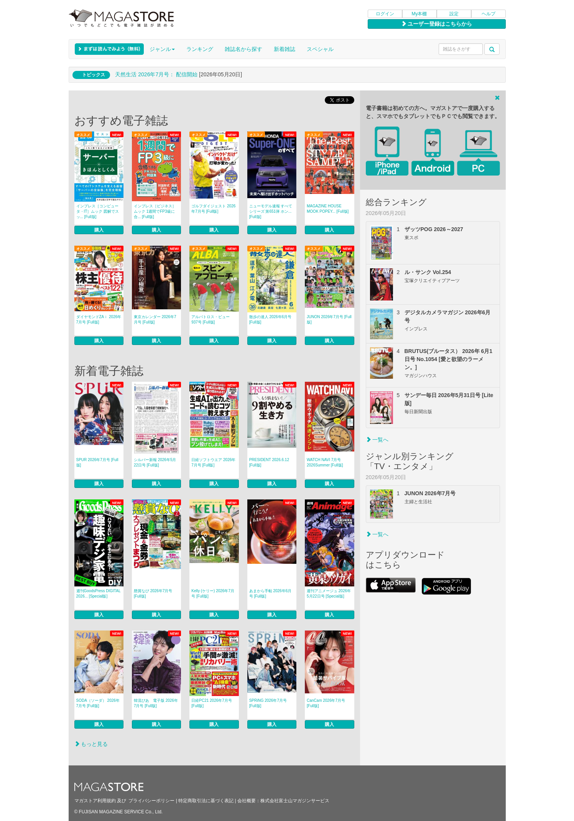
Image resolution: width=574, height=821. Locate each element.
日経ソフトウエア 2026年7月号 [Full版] (213, 462)
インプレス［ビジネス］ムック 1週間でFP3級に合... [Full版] (155, 211)
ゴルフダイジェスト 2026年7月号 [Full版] (213, 208)
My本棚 (419, 13)
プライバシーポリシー (151, 800)
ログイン (385, 13)
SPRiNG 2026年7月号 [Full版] (268, 703)
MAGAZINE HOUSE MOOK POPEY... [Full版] (328, 208)
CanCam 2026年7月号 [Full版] (326, 703)
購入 (99, 230)
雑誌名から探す (243, 49)
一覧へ (377, 440)
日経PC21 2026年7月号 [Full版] (211, 703)
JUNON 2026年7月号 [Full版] (329, 319)
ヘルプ (488, 13)
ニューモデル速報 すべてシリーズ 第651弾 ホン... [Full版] (271, 211)
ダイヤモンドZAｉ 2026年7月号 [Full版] (99, 319)
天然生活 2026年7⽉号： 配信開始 (156, 74)
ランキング (199, 49)
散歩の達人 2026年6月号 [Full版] (270, 319)
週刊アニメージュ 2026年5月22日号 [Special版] (329, 593)
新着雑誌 (284, 49)
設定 (454, 13)
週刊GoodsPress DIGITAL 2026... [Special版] (98, 593)
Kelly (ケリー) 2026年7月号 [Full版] (212, 593)
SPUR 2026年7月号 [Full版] (97, 462)
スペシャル (320, 49)
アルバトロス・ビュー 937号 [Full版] (210, 319)
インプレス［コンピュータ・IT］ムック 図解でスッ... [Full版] (97, 211)
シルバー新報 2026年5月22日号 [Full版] (155, 462)
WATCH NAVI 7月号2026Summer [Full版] (325, 462)
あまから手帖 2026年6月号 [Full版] (270, 593)
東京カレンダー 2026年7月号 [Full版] (155, 319)
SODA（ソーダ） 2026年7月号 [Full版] (98, 703)
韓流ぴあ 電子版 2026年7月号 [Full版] (156, 703)
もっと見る (91, 744)
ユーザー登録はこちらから (436, 24)
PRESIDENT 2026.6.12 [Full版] (269, 462)
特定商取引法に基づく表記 (206, 800)
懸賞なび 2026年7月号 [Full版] (153, 593)
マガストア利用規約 (95, 800)
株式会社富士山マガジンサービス (294, 800)
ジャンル (162, 49)
